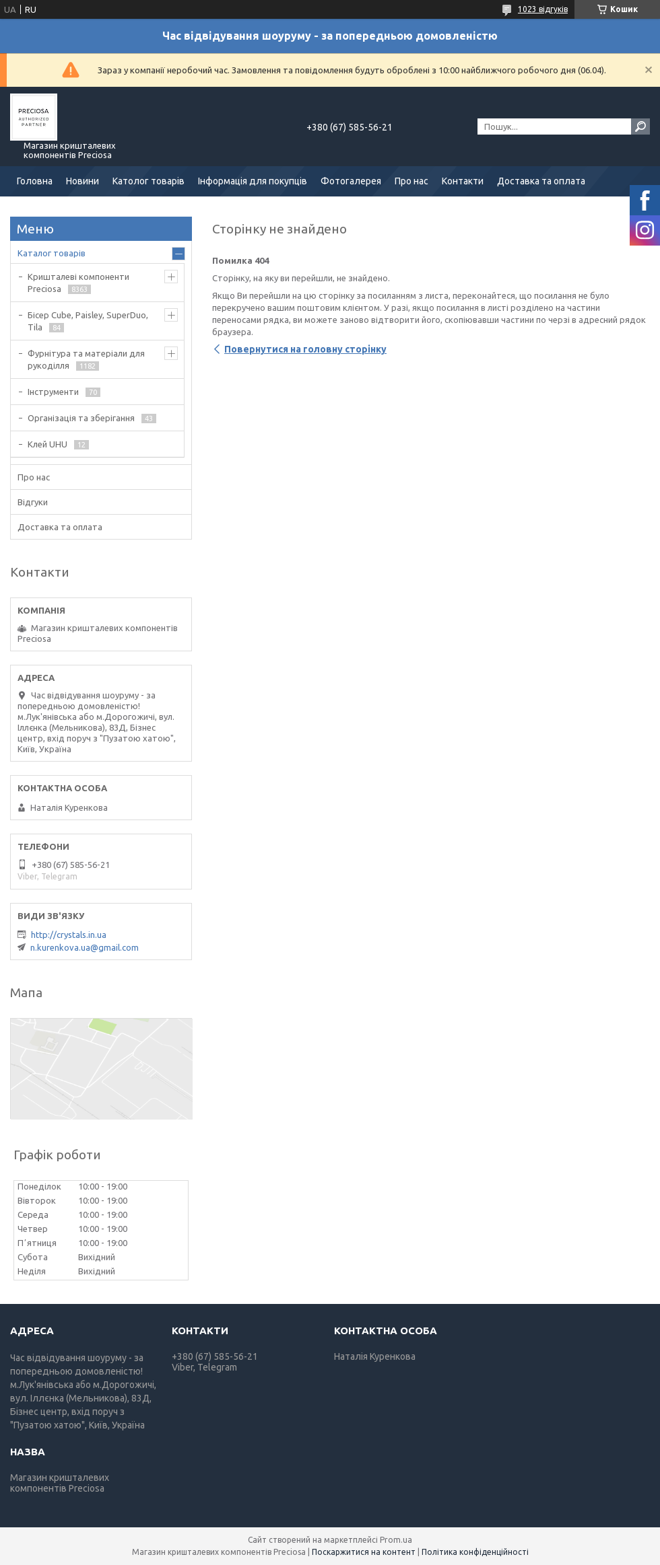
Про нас (411, 181)
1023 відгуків (543, 9)
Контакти (463, 181)
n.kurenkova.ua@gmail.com (84, 947)
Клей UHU (47, 444)
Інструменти (53, 391)
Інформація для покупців (252, 181)
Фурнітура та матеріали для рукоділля (86, 359)
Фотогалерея (351, 181)
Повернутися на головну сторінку (305, 349)
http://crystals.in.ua (68, 934)
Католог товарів (148, 181)
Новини (82, 181)
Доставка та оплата (541, 181)
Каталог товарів (52, 253)
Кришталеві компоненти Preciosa (78, 282)
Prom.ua (396, 1539)
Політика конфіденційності (475, 1552)
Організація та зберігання (81, 418)
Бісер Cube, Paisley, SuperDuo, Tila (88, 321)
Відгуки (33, 502)
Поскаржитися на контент (364, 1552)
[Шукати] (640, 126)
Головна (35, 181)
